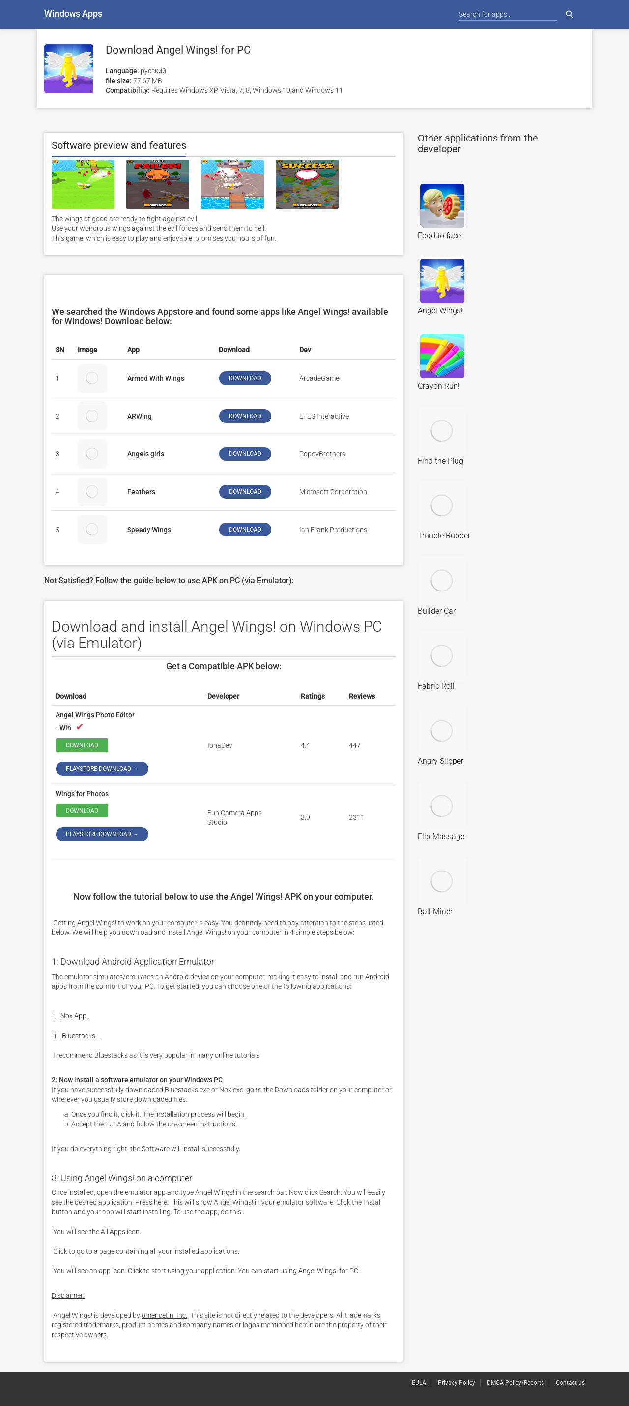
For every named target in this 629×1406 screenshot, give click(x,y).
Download (82, 745)
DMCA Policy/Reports (515, 1382)
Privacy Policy (456, 1382)
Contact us (570, 1382)
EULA (419, 1382)
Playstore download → (102, 768)
